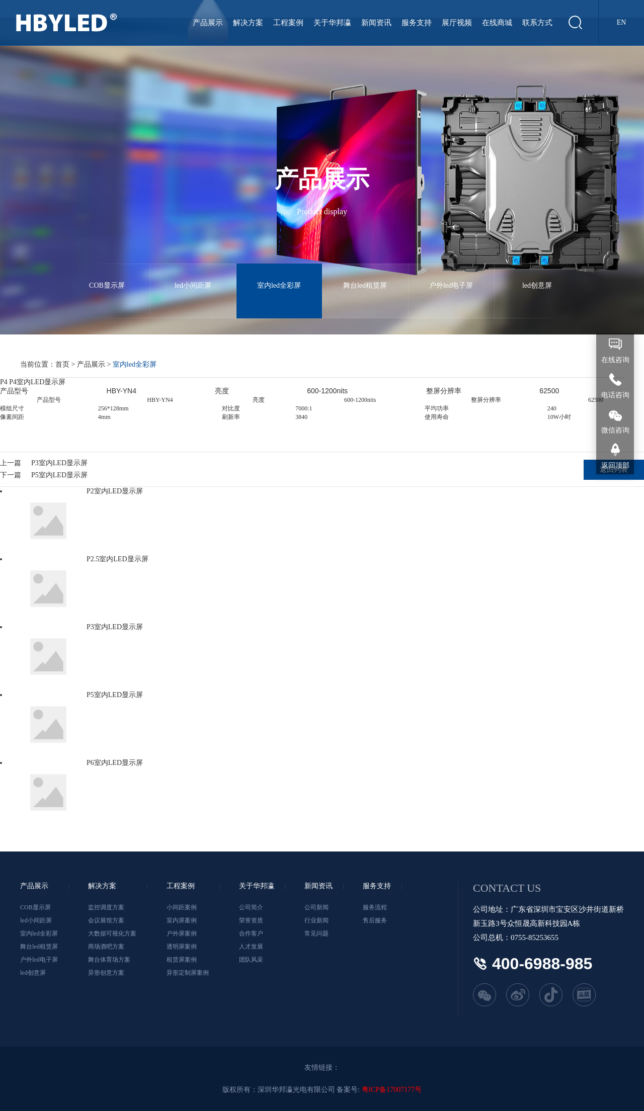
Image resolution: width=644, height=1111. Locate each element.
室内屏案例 (182, 920)
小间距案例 (182, 907)
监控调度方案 (106, 907)
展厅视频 (457, 23)
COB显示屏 (107, 276)
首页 (62, 364)
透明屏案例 (182, 946)
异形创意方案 (106, 972)
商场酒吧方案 (106, 946)
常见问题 (316, 933)
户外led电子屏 (451, 276)
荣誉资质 (251, 920)
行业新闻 (316, 920)
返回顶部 (615, 465)
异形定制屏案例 (188, 972)
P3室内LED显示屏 (59, 463)
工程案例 (288, 23)
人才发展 (251, 946)
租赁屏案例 (182, 959)
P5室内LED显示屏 (59, 475)
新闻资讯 (376, 23)
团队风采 (251, 959)
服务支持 (416, 23)
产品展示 (208, 23)
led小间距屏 (193, 276)
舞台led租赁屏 (365, 276)
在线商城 (497, 23)
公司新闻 (316, 907)
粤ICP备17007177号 (392, 1089)
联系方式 (537, 23)
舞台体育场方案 (109, 959)
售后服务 (375, 920)
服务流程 (375, 907)
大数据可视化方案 (112, 933)
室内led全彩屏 (279, 276)
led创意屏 (537, 276)
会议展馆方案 (106, 920)
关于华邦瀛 (332, 23)
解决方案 (248, 23)
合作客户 (251, 933)
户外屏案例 (182, 933)
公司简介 (251, 907)
